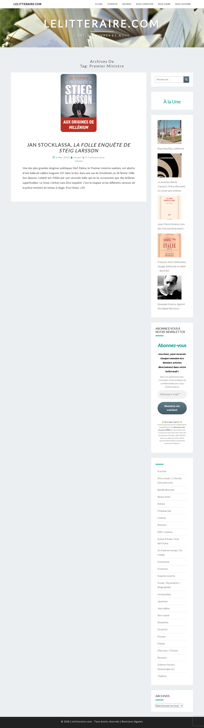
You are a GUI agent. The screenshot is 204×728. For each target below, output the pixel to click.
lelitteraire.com (27, 4)
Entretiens (163, 561)
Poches (162, 636)
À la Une (162, 471)
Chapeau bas (164, 510)
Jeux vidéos (164, 608)
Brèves (161, 503)
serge (77, 157)
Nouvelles (163, 622)
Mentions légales (132, 721)
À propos (112, 4)
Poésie (161, 643)
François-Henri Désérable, (172, 266)
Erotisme (163, 568)
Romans (162, 657)
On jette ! (163, 629)
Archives (126, 4)
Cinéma (162, 517)
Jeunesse (163, 601)
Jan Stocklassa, (78, 147)
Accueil (99, 4)
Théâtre (162, 676)
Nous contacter (144, 4)
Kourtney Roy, (171, 148)
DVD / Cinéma (165, 532)
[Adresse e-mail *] (172, 394)
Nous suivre (164, 4)
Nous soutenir (183, 4)
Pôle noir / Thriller (168, 650)
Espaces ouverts (166, 575)
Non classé (163, 615)
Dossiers (162, 524)
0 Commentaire (95, 157)
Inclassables (164, 594)
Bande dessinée (166, 489)
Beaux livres (164, 496)
